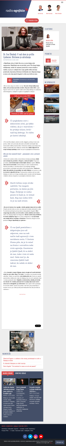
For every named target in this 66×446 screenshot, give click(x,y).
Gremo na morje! (49, 101)
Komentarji (9, 426)
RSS (32, 430)
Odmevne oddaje (20, 373)
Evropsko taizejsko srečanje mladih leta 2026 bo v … (35, 389)
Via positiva (6, 60)
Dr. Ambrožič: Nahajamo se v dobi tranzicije (14, 363)
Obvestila (10, 428)
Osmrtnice (4, 428)
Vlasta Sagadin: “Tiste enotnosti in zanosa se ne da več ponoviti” (19, 366)
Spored (16, 428)
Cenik (26, 428)
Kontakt (22, 428)
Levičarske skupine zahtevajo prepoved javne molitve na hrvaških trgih (8, 390)
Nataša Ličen (49, 41)
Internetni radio (19, 430)
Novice (3, 426)
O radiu (12, 430)
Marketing (31, 428)
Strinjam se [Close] (59, 442)
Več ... (51, 442)
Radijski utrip (23, 426)
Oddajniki (27, 430)
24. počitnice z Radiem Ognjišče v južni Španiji (51, 110)
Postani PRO (5, 430)
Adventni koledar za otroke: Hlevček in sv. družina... (50, 119)
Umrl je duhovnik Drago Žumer (21, 388)
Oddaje (16, 426)
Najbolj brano (8, 373)
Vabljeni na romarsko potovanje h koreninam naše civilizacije (51, 89)
